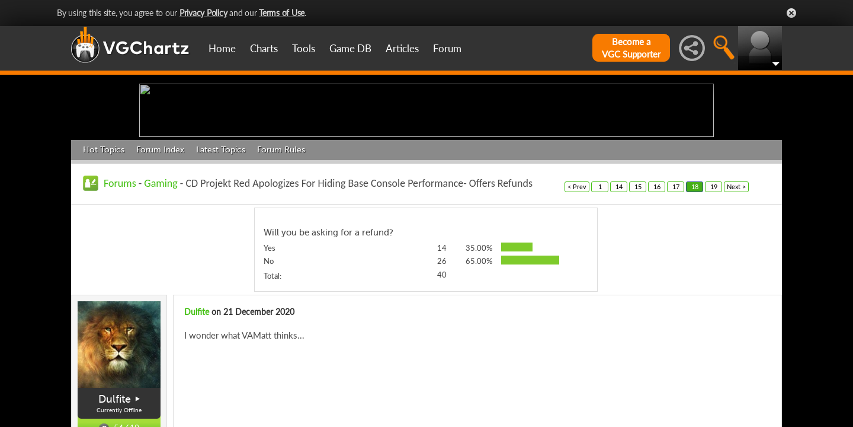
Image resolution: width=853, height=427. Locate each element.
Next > (736, 278)
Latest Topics (220, 242)
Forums (120, 275)
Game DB (350, 48)
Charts (264, 48)
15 (638, 278)
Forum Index (160, 242)
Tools (303, 48)
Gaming (160, 275)
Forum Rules (281, 242)
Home (222, 48)
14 (619, 278)
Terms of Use (281, 13)
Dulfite (196, 404)
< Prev (576, 278)
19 (713, 278)
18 (694, 278)
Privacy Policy (203, 13)
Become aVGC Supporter (631, 47)
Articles (402, 48)
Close (791, 13)
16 (656, 278)
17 (675, 278)
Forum (447, 48)
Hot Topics (103, 242)
